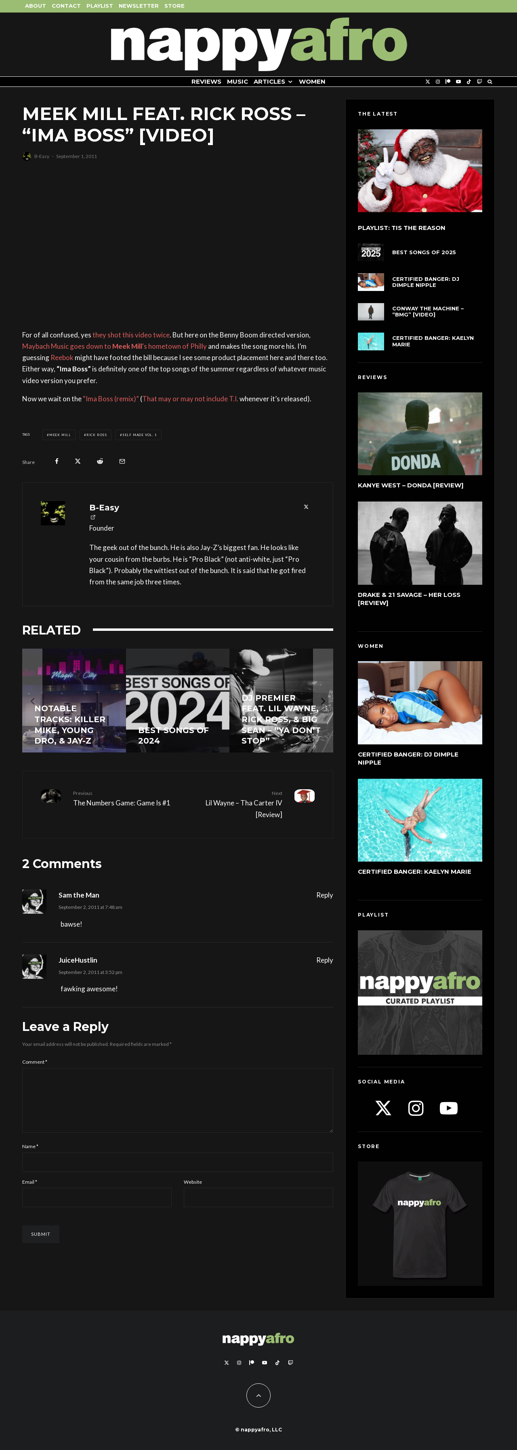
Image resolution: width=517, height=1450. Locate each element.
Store (174, 5)
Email (29, 1192)
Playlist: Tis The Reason (402, 228)
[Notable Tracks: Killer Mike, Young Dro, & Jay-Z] (74, 700)
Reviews (206, 81)
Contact (66, 5)
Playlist (99, 5)
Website (193, 1192)
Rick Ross (96, 435)
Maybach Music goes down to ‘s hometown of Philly (114, 346)
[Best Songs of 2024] (178, 700)
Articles (269, 81)
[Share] (57, 461)
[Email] (122, 461)
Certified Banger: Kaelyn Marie (433, 341)
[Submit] (100, 461)
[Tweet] (78, 461)
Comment (34, 1062)
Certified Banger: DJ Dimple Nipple (425, 282)
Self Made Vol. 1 (139, 435)
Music (237, 81)
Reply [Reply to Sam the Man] (324, 895)
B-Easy (41, 156)
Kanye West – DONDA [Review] (411, 485)
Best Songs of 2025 (424, 252)
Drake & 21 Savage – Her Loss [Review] (409, 599)
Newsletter (139, 5)
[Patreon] (448, 82)
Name (30, 1156)
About (35, 5)
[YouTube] (458, 82)
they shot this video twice (131, 335)
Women (312, 81)
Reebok (62, 357)
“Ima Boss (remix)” (111, 398)
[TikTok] (469, 82)
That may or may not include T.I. (190, 398)
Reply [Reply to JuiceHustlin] (324, 960)
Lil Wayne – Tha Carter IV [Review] (233, 803)
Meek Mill (60, 435)
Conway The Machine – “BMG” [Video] (428, 312)
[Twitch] (479, 82)
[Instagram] (438, 82)
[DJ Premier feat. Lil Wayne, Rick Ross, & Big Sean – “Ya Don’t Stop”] (281, 700)
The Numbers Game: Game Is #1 (122, 798)
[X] (427, 82)
